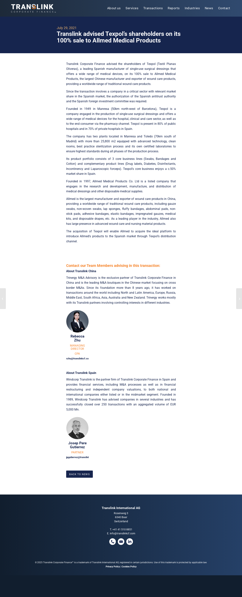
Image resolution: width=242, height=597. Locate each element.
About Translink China (81, 271)
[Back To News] (79, 474)
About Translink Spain (81, 373)
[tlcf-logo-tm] (33, 8)
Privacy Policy (113, 566)
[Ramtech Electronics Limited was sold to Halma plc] (3, 298)
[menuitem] (114, 8)
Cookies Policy (129, 566)
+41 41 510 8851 (122, 529)
